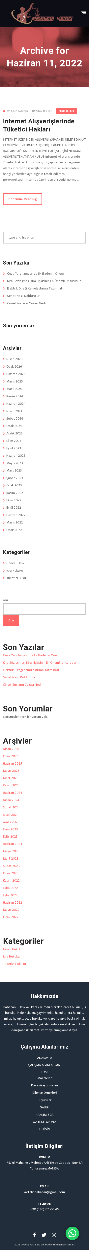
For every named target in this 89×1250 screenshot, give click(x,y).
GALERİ (44, 1107)
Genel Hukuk (66, 111)
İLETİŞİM (44, 1129)
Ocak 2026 (14, 366)
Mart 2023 (14, 470)
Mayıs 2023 (14, 463)
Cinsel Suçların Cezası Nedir (27, 303)
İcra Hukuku (14, 570)
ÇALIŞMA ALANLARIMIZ (44, 1065)
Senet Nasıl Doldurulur (23, 296)
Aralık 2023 (14, 433)
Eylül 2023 (13, 448)
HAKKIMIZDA (44, 1115)
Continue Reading (22, 199)
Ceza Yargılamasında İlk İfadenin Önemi (36, 273)
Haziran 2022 (15, 515)
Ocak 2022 (14, 530)
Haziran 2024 (15, 403)
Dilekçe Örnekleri (44, 1093)
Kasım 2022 (14, 493)
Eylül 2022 (13, 507)
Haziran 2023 (15, 455)
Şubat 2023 (14, 478)
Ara (5, 600)
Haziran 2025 (15, 374)
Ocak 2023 (14, 485)
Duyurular (44, 1100)
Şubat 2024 (14, 418)
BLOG (44, 1072)
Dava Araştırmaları (44, 1085)
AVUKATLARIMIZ (44, 1122)
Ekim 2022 (13, 500)
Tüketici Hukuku (17, 578)
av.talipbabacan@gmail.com (44, 1192)
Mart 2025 (14, 389)
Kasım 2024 (14, 396)
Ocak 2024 (14, 426)
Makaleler (44, 1078)
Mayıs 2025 (14, 381)
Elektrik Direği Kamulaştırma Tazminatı (35, 288)
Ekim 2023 (13, 441)
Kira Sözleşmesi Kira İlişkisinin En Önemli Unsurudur (44, 281)
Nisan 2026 (14, 359)
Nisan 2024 (14, 411)
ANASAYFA (44, 1058)
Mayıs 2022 (14, 522)
